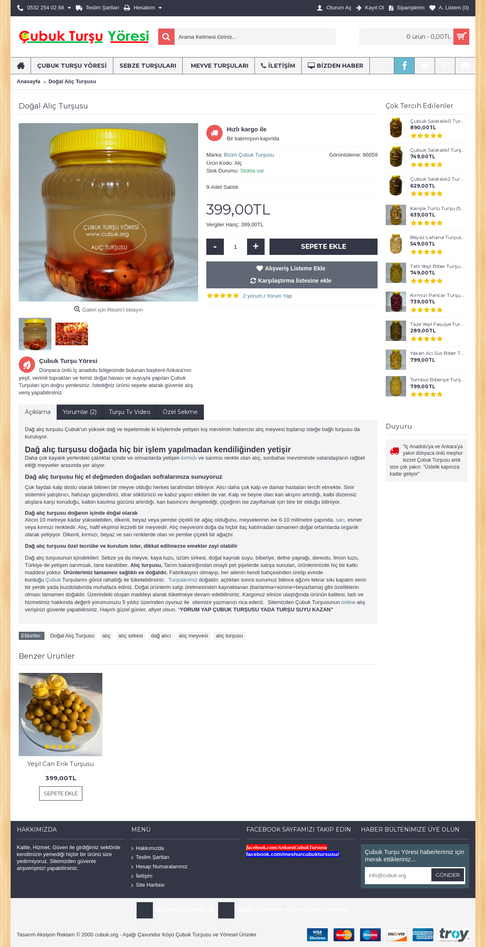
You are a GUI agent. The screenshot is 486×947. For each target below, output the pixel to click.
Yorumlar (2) (80, 412)
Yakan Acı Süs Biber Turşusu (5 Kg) (437, 353)
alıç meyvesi (193, 636)
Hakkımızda (147, 848)
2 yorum (252, 296)
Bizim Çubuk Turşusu (249, 155)
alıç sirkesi (130, 636)
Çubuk (53, 580)
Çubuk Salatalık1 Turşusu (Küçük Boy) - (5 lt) (437, 150)
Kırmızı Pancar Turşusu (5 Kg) (437, 295)
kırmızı (189, 458)
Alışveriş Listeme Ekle (295, 268)
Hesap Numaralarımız (159, 866)
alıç (106, 636)
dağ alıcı (161, 636)
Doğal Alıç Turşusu (72, 636)
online (348, 602)
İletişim (141, 875)
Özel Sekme (180, 412)
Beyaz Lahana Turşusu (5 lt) (437, 237)
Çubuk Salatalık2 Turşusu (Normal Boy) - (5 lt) (437, 179)
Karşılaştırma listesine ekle (294, 280)
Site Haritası (148, 885)
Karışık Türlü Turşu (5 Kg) (437, 208)
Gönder (447, 875)
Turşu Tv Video (129, 412)
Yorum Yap (279, 296)
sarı (340, 520)
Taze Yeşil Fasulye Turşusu (437, 324)
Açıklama (38, 412)
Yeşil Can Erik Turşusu (60, 764)
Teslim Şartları (150, 857)
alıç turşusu (229, 636)
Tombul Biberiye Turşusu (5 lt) (437, 380)
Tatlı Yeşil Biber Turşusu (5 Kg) (437, 266)
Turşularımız (183, 580)
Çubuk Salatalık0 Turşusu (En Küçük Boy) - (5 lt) (437, 121)
